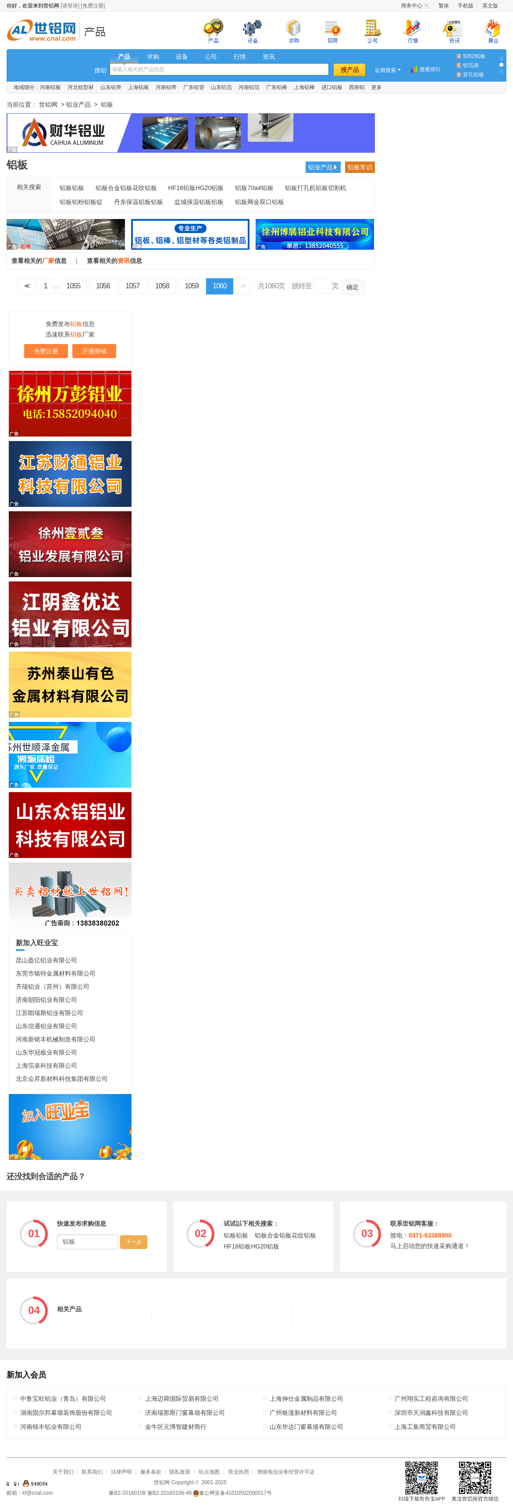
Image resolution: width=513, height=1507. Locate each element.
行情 (240, 56)
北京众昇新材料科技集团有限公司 (62, 1078)
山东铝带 (110, 87)
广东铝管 (193, 87)
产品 (124, 56)
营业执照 (238, 1472)
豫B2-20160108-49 (169, 1493)
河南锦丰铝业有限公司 (51, 1426)
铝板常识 (360, 167)
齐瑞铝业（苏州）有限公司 (52, 986)
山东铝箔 (221, 87)
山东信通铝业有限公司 (46, 1026)
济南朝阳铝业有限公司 (46, 999)
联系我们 (92, 1472)
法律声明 (121, 1472)
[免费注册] (93, 6)
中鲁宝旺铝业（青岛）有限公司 (63, 1398)
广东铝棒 (276, 87)
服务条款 (150, 1472)
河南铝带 (166, 87)
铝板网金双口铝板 (259, 201)
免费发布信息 (70, 323)
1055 (73, 286)
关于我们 (63, 1472)
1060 (220, 286)
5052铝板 (474, 56)
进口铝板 (331, 87)
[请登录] (70, 6)
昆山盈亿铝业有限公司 (46, 960)
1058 (162, 286)
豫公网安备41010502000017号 (232, 1493)
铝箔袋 (471, 65)
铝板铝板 (72, 187)
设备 (182, 56)
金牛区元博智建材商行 (176, 1426)
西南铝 (357, 87)
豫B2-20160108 (127, 1493)
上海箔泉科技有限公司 (46, 1065)
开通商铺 (94, 351)
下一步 (134, 1242)
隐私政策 (179, 1472)
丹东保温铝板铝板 (138, 201)
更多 (376, 87)
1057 (132, 286)
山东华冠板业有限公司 (46, 1052)
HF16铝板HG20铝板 (196, 187)
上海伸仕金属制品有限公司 (306, 1398)
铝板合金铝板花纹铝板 (126, 187)
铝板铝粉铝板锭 (81, 201)
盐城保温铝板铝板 (199, 201)
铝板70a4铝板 (254, 187)
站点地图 (209, 1472)
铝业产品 (97, 31)
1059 (192, 286)
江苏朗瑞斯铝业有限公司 (49, 1012)
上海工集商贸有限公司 (425, 1426)
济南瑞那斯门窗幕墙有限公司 (185, 1412)
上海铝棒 (304, 87)
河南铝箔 (249, 87)
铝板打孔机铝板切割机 (315, 187)
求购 (153, 56)
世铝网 (44, 31)
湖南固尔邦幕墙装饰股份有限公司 (66, 1412)
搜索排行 (430, 69)
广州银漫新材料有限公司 (303, 1412)
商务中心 (411, 6)
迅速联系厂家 (70, 334)
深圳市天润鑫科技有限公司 (431, 1412)
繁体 (443, 6)
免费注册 (46, 351)
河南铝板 (50, 87)
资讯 (269, 56)
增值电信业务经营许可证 (286, 1472)
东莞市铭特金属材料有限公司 (56, 973)
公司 (211, 56)
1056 (103, 286)
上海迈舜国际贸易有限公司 (182, 1398)
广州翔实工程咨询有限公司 (431, 1398)
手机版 (466, 6)
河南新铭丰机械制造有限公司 (56, 1039)
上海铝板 (138, 87)
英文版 (490, 6)
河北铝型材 (81, 87)
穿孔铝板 (473, 75)
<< (26, 286)
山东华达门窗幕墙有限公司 (306, 1426)
